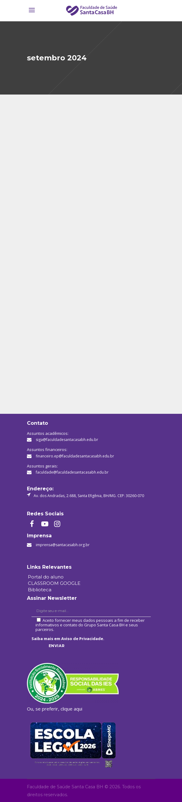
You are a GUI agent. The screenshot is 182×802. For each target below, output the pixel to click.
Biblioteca (39, 590)
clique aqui (71, 709)
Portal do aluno (46, 577)
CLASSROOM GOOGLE (54, 583)
